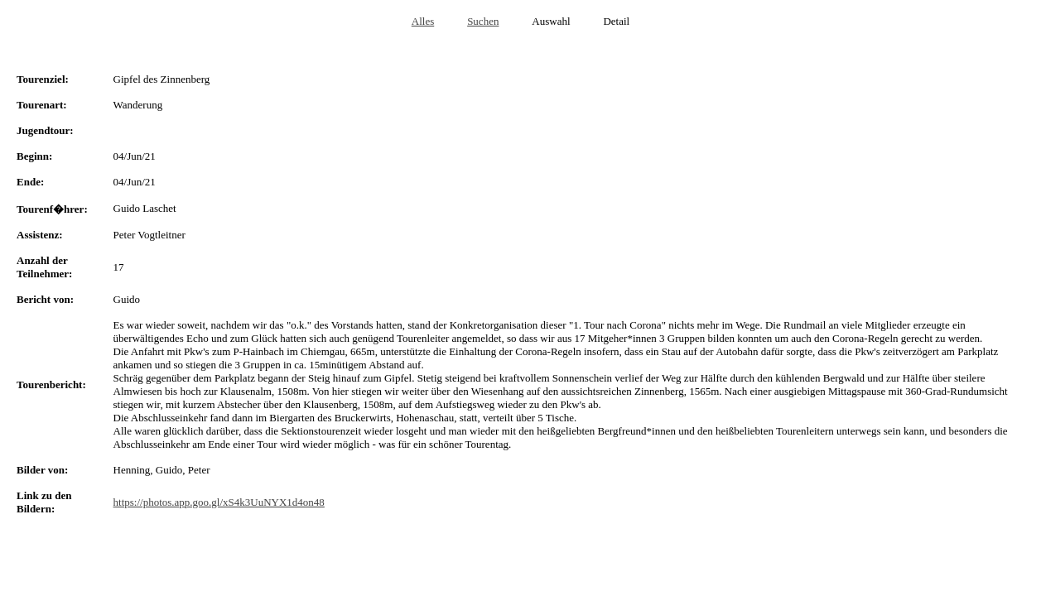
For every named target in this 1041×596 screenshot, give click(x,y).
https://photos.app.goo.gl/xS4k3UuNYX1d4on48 (219, 502)
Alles (423, 21)
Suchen (483, 21)
